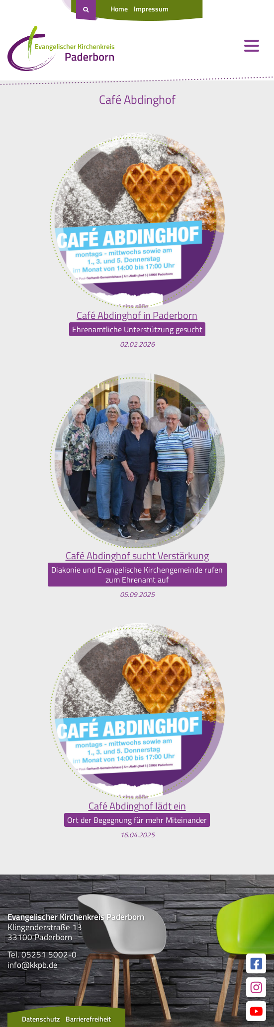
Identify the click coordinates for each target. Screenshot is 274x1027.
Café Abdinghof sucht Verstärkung (137, 555)
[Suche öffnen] (87, 10)
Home (119, 8)
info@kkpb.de (32, 964)
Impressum (151, 8)
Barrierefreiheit (88, 1019)
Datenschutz (41, 1019)
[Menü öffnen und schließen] (251, 45)
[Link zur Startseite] (60, 50)
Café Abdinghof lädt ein (137, 806)
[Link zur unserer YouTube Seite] (256, 1011)
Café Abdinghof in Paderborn (137, 315)
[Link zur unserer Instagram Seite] (256, 987)
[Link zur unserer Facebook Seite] (256, 963)
